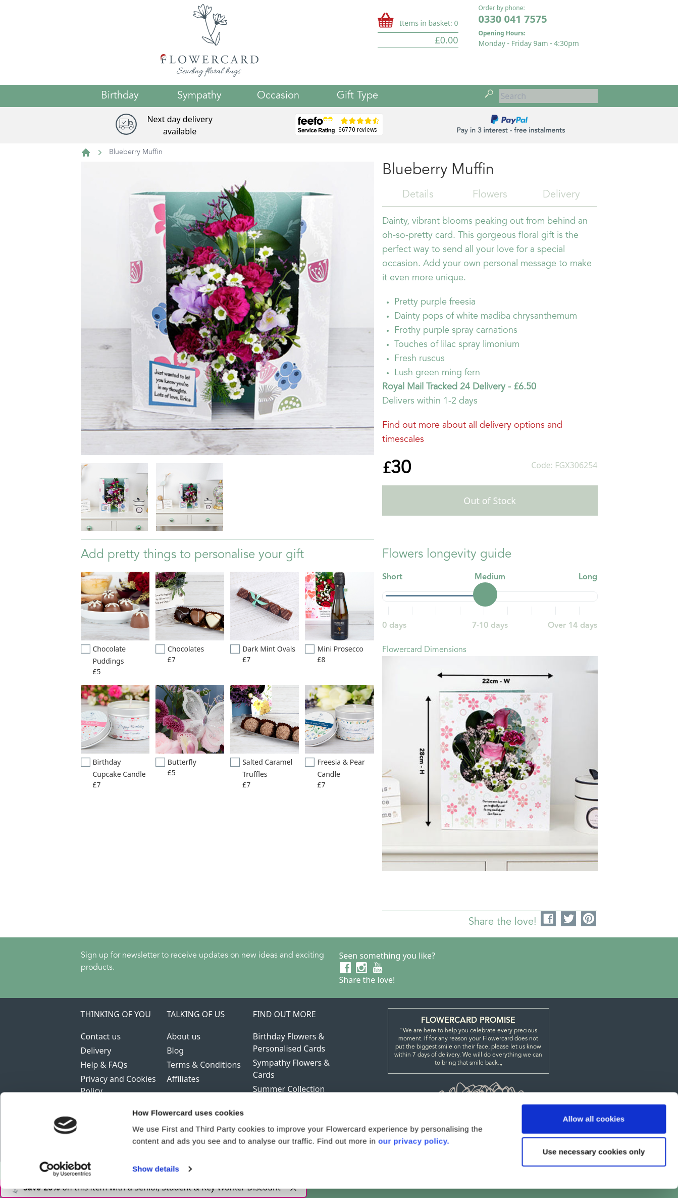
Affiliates (183, 1078)
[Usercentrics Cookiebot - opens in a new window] (65, 1178)
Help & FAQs (104, 1064)
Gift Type (357, 96)
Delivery (561, 195)
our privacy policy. (413, 1150)
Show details (155, 1178)
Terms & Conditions (204, 1064)
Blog (175, 1050)
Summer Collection (289, 1088)
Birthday (120, 96)
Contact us (101, 1036)
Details (418, 195)
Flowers (490, 195)
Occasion (278, 96)
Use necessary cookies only (594, 1161)
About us (183, 1036)
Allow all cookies (594, 1128)
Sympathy (199, 96)
